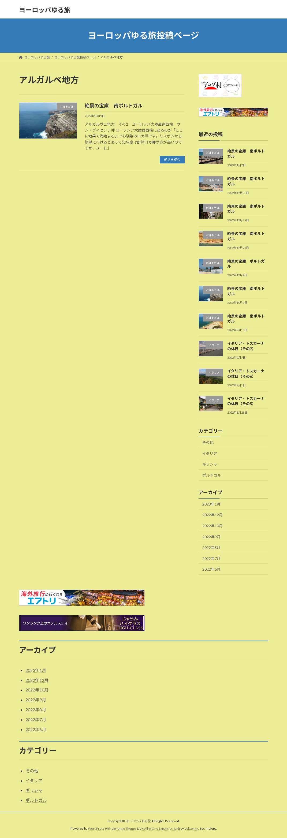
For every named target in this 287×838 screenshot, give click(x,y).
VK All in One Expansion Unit (159, 829)
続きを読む (172, 160)
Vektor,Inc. (192, 829)
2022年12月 (212, 514)
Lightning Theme (124, 829)
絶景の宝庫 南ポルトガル (114, 106)
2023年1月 (211, 504)
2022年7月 (211, 558)
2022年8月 (211, 547)
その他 (208, 442)
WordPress (96, 829)
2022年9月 (211, 536)
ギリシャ (209, 464)
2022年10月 (212, 525)
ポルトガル (211, 475)
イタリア (209, 453)
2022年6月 (211, 569)
